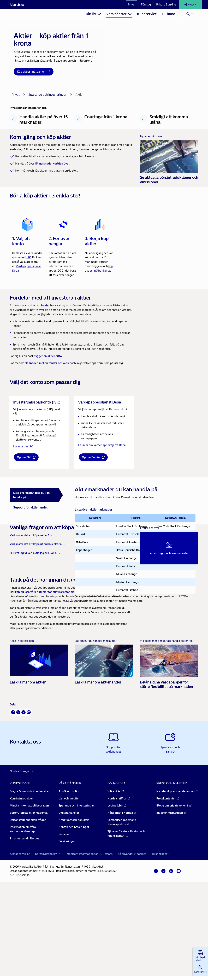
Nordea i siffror (119, 885)
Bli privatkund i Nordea (24, 925)
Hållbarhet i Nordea (122, 899)
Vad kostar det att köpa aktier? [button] (29, 622)
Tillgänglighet (160, 940)
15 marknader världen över (52, 163)
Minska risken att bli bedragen (29, 892)
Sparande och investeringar (47, 95)
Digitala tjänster (69, 899)
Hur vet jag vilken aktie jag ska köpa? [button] (33, 639)
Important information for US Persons (89, 940)
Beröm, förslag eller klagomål (29, 899)
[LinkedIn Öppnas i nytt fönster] (23, 799)
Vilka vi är (116, 878)
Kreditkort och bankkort (74, 906)
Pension (64, 921)
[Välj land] (22, 858)
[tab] (36, 495)
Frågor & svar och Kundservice (29, 878)
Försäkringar (67, 928)
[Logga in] (190, 4)
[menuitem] (93, 14)
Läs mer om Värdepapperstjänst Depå (102, 445)
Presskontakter (167, 885)
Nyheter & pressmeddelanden (177, 878)
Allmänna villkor (20, 940)
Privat (131, 4)
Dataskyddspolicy (47, 940)
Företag (146, 4)
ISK (29, 257)
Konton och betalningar (74, 913)
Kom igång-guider (21, 885)
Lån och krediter (69, 885)
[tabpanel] (135, 544)
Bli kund (168, 14)
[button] (200, 955)
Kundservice (147, 14)
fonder (45, 305)
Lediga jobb (117, 892)
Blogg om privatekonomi (174, 892)
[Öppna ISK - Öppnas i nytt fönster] (26, 457)
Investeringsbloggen (171, 899)
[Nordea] (17, 4)
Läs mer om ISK (23, 446)
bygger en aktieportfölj (48, 356)
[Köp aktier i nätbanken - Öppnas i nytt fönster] (34, 72)
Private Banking (166, 4)
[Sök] (190, 14)
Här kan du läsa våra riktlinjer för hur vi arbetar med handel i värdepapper (57, 678)
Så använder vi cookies (132, 940)
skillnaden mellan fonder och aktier (48, 363)
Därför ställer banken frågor (28, 906)
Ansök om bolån (69, 878)
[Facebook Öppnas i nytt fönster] (13, 799)
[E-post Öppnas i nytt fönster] (29, 799)
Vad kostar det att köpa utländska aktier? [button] (36, 631)
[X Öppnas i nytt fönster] (18, 799)
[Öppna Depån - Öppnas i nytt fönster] (93, 457)
